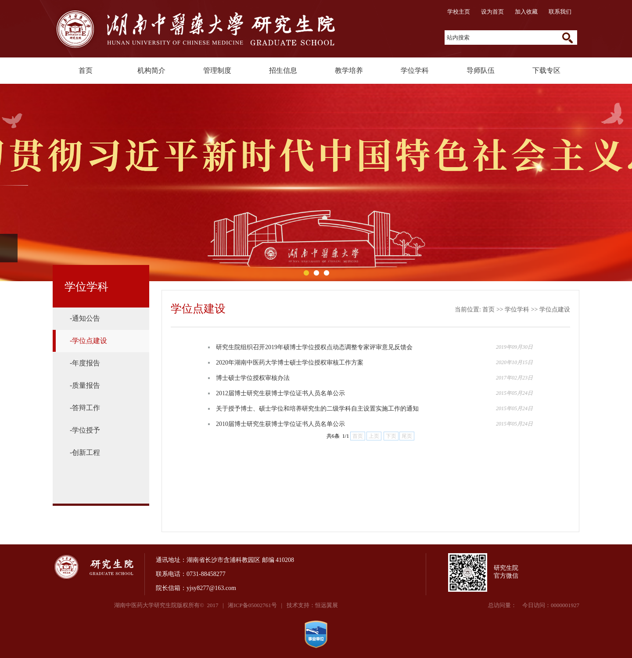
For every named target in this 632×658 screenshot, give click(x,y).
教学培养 (349, 70)
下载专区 (546, 70)
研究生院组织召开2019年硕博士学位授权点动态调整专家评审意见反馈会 (314, 347)
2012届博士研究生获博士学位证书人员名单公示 (280, 393)
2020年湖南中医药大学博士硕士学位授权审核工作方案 (289, 362)
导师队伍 (481, 70)
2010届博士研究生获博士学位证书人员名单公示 (280, 424)
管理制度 (217, 70)
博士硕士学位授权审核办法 (253, 378)
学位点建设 (554, 309)
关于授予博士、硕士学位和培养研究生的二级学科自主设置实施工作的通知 (317, 408)
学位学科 (415, 70)
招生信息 (283, 70)
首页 (86, 70)
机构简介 (151, 70)
